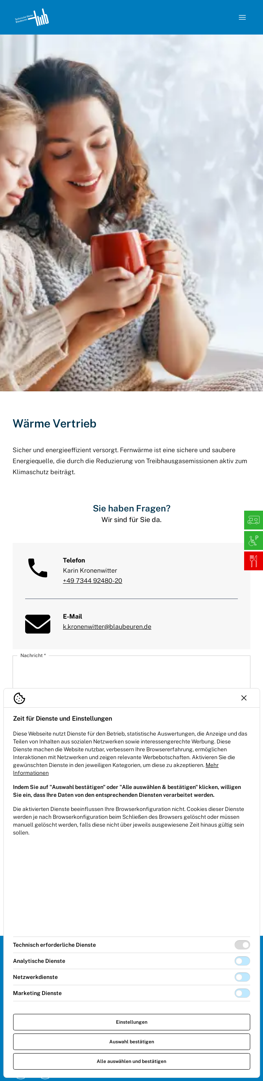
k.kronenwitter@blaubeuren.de (107, 626)
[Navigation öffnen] (242, 17)
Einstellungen (131, 1022)
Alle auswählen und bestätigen (131, 1061)
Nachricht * (33, 655)
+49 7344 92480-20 (92, 580)
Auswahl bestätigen (131, 1041)
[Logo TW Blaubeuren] (32, 17)
